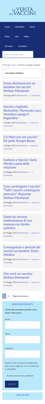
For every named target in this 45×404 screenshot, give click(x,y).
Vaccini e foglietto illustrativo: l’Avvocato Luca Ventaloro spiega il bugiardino (22, 112)
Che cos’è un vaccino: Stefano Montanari (18, 275)
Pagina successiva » (21, 296)
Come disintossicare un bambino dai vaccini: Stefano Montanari (19, 87)
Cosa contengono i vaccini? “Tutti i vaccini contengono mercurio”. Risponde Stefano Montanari (22, 192)
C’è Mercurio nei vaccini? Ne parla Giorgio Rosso (20, 139)
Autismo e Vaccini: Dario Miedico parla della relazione (20, 163)
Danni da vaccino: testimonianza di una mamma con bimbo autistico (17, 222)
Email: (8, 319)
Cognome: (9, 348)
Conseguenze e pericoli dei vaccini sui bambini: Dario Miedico (21, 251)
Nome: (8, 334)
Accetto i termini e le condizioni (19, 375)
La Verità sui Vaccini (22, 11)
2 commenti (35, 95)
